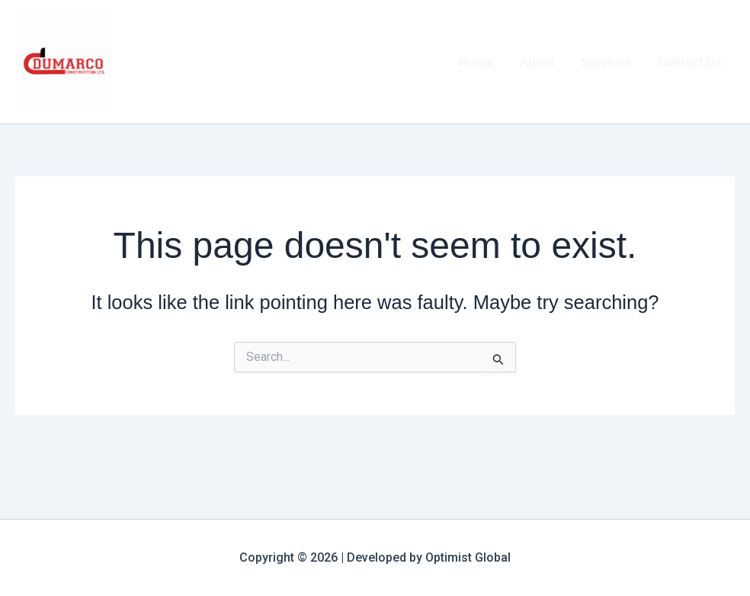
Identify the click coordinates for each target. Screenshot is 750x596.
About (537, 61)
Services (606, 61)
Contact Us (690, 61)
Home (476, 61)
